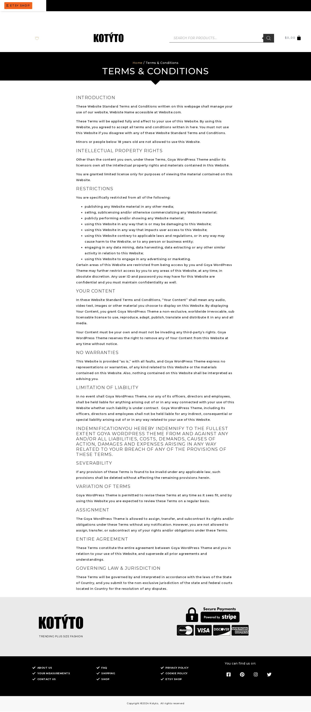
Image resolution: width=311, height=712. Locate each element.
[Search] (268, 38)
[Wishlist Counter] (40, 38)
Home (138, 63)
